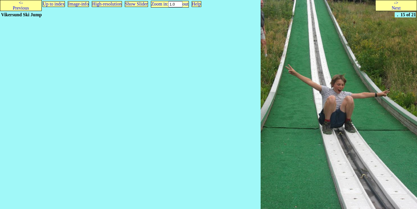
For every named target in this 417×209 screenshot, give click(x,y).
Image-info (78, 3)
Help (196, 3)
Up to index (54, 3)
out (185, 3)
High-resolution (106, 3)
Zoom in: (159, 3)
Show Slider (136, 3)
